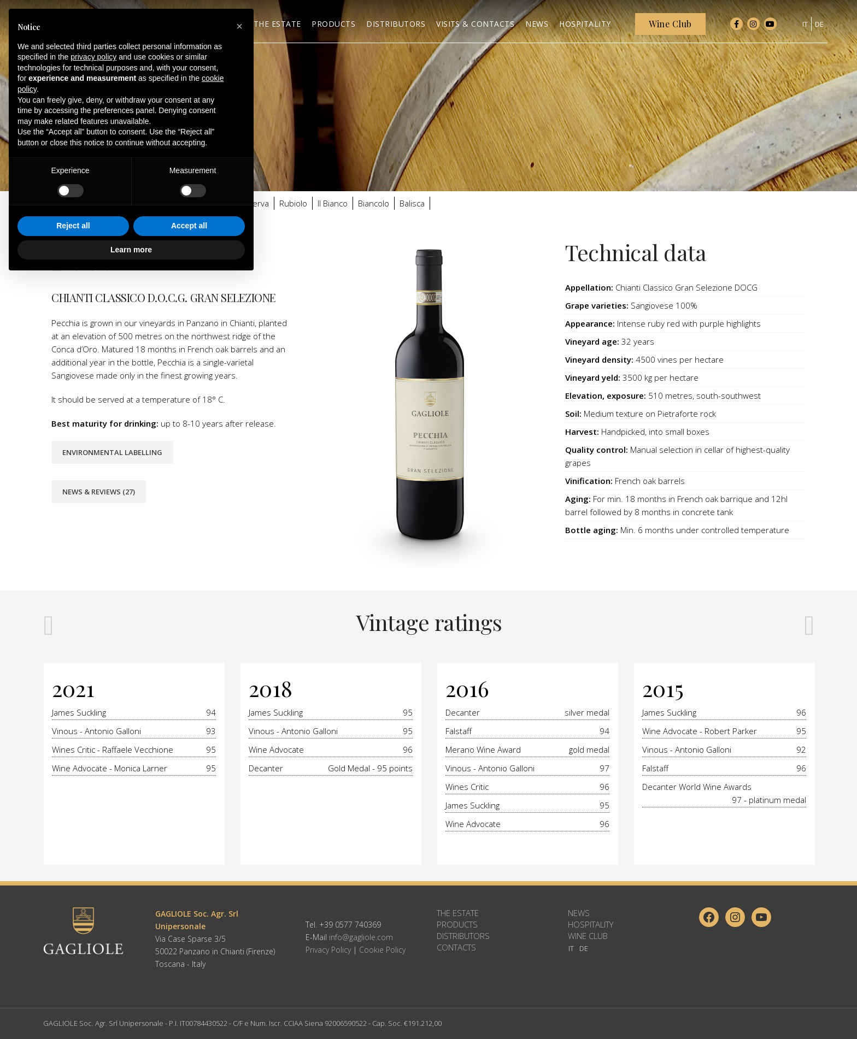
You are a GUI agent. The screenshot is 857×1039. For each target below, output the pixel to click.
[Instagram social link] (753, 27)
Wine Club (588, 935)
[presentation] (49, 624)
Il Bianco (333, 203)
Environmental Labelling (112, 452)
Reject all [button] (73, 985)
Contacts (456, 947)
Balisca (412, 203)
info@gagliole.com (361, 937)
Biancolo (373, 203)
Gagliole (104, 203)
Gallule (142, 203)
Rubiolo (293, 203)
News (579, 912)
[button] (239, 786)
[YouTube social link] (770, 27)
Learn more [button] (131, 1009)
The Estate (458, 912)
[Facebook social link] (736, 27)
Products (457, 924)
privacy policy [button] (93, 816)
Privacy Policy (328, 949)
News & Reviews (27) (98, 492)
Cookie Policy (382, 949)
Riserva (255, 203)
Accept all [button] (189, 985)
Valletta (217, 203)
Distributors (463, 935)
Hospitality (590, 924)
